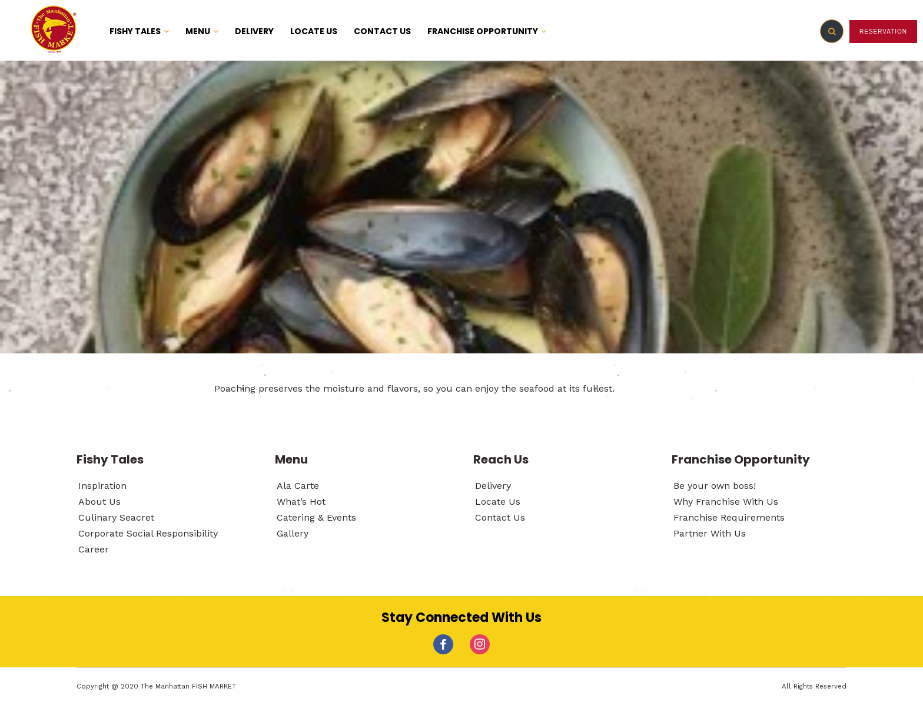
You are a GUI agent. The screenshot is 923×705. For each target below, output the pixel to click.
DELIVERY (254, 31)
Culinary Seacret (116, 517)
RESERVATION (883, 31)
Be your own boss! (714, 485)
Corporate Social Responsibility (148, 533)
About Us (99, 501)
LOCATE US (313, 31)
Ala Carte (298, 485)
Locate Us (497, 501)
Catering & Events (316, 517)
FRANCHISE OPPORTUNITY (486, 31)
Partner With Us (709, 533)
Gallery (292, 533)
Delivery (493, 485)
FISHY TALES (139, 31)
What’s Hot (301, 501)
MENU (201, 31)
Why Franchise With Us (725, 501)
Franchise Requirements (729, 517)
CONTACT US (382, 31)
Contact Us (500, 517)
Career (93, 549)
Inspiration (102, 485)
